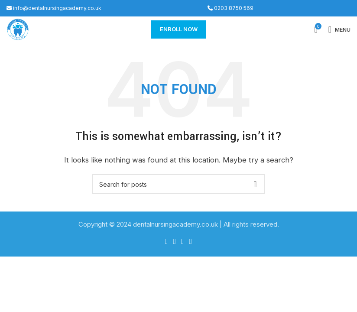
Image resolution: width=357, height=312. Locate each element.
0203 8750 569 (230, 8)
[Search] (178, 184)
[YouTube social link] (191, 241)
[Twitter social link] (174, 241)
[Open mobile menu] (339, 29)
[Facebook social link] (166, 241)
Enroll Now (179, 29)
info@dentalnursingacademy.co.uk (53, 8)
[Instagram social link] (182, 241)
